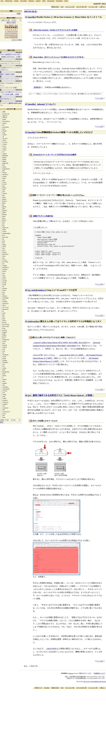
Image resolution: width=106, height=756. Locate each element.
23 (7, 35)
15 (5, 33)
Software (31, 1)
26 (13, 35)
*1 (29, 94)
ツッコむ (99, 98)
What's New (8, 1)
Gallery (38, 1)
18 (11, 33)
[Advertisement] (68, 711)
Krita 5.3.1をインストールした (9, 79)
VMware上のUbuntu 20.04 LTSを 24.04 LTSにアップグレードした (10, 62)
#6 (26, 400)
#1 (26, 17)
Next (16, 25)
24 (9, 35)
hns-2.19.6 (87, 686)
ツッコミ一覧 (93, 7)
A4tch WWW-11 (53, 653)
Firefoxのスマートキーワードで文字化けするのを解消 (54, 155)
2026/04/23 (19, 96)
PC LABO (24, 1)
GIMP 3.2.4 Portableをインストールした (10, 84)
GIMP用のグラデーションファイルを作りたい (10, 69)
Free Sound (50, 1)
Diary (66, 1)
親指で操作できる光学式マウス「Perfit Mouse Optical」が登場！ (63, 400)
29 (5, 37)
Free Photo (59, 1)
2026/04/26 (19, 76)
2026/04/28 (19, 65)
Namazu (71, 678)
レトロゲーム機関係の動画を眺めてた (11, 104)
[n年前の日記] (44, 11)
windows (41, 295)
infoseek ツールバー (46, 104)
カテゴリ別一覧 (81, 7)
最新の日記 (55, 7)
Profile (16, 1)
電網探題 (37, 87)
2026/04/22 (19, 101)
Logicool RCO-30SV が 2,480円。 (72, 360)
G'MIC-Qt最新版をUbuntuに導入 (10, 54)
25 (11, 35)
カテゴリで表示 (17, 40)
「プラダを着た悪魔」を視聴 (9, 94)
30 (7, 37)
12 (13, 31)
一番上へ (102, 692)
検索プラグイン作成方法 (43, 216)
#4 (26, 295)
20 (15, 33)
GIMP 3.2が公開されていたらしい (11, 92)
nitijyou (31, 326)
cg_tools (32, 295)
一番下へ (102, 7)
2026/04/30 (19, 52)
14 (17, 31)
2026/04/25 (19, 81)
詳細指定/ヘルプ (99, 678)
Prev (6, 25)
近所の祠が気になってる (8, 99)
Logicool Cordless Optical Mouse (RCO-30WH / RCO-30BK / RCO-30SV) (61, 347)
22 (5, 35)
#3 (26, 132)
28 (17, 35)
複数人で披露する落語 (7, 74)
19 (13, 33)
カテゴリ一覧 (11, 109)
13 (15, 31)
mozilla (31, 17)
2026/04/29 (19, 59)
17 (9, 33)
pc (38, 326)
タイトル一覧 (70, 7)
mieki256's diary (99, 4)
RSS (62, 7)
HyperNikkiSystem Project (98, 686)
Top (2, 1)
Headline (46, 692)
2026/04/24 (19, 90)
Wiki (43, 1)
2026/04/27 (19, 72)
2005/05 (11, 25)
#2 (26, 104)
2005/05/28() (30, 11)
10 (9, 31)
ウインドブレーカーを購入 (8, 87)
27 (15, 35)
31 (9, 37)
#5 (26, 326)
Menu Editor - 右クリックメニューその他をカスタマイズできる (58, 57)
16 (7, 33)
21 (17, 33)
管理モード (38, 692)
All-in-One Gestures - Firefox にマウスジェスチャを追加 (55, 30)
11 (11, 31)
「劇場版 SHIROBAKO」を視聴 (10, 57)
